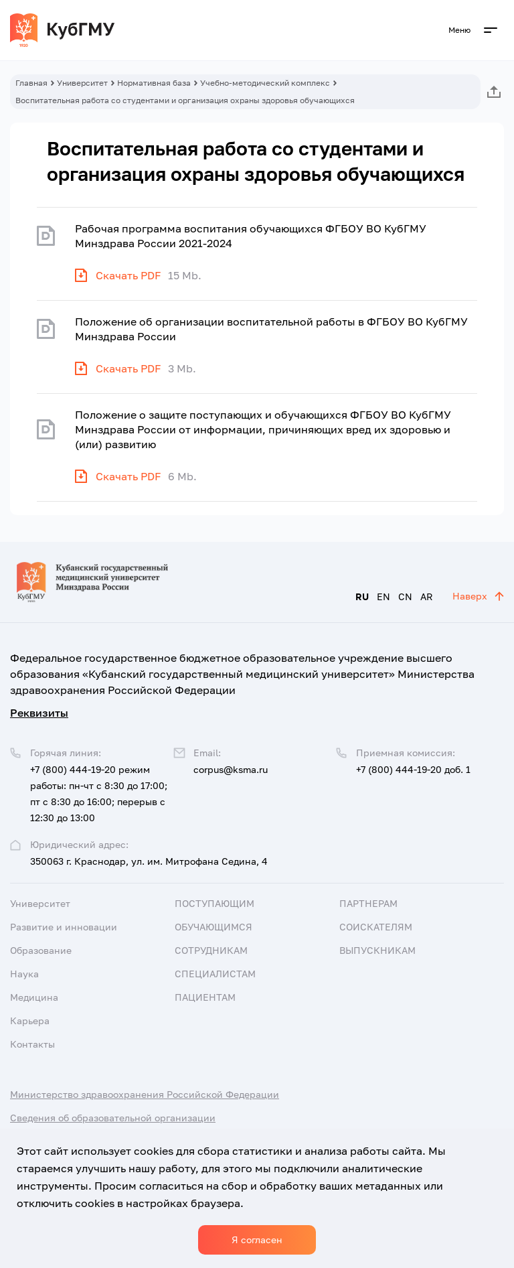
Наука (24, 973)
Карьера (30, 1020)
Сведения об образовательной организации (113, 1117)
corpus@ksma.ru (230, 769)
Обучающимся (213, 926)
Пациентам (205, 997)
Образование (41, 950)
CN (405, 596)
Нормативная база (154, 83)
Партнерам (368, 903)
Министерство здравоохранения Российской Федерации (144, 1094)
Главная (31, 83)
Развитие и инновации (63, 926)
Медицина (34, 997)
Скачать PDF (128, 275)
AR (426, 596)
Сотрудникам (211, 950)
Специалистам (215, 973)
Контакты (32, 1044)
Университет (82, 83)
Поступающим (214, 903)
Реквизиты (39, 712)
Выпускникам (377, 950)
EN (383, 596)
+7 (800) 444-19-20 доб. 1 (413, 769)
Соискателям (375, 926)
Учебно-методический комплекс (265, 83)
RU (362, 596)
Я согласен (257, 1239)
